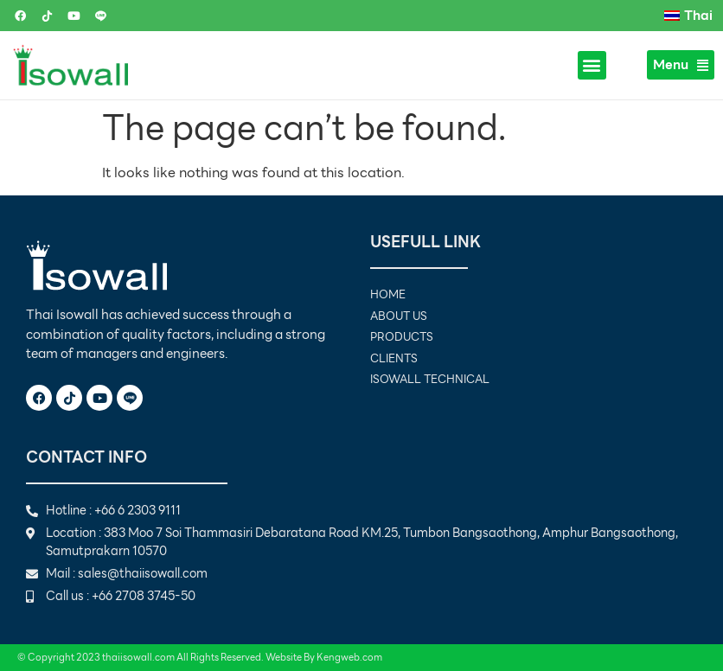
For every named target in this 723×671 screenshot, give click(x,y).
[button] (592, 65)
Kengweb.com (349, 657)
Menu (680, 65)
